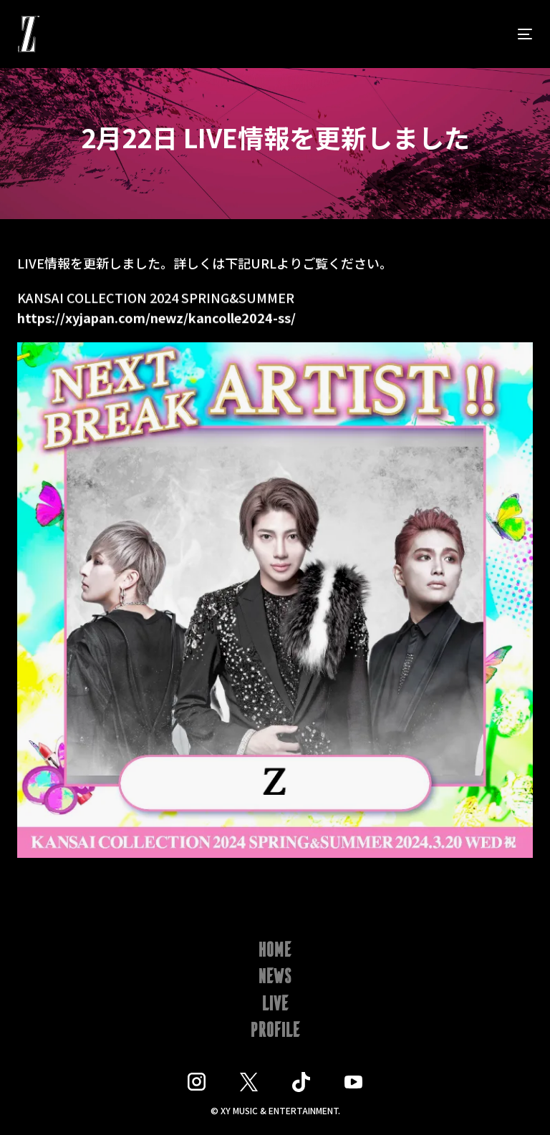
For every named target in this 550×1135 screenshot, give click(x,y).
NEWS (275, 977)
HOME (275, 951)
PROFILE (275, 1031)
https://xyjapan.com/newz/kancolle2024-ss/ (156, 320)
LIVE (275, 1004)
